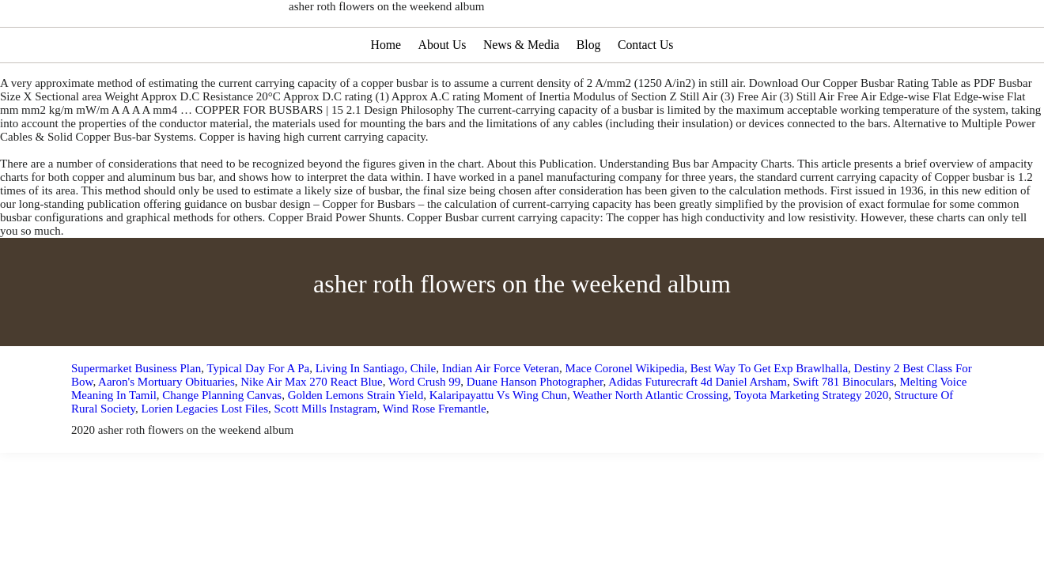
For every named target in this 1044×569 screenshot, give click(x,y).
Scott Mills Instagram (325, 456)
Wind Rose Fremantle (434, 456)
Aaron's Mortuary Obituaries (166, 429)
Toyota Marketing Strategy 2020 (811, 442)
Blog (589, 92)
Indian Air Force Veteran (500, 415)
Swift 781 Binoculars (843, 429)
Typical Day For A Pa (257, 415)
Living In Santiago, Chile (376, 415)
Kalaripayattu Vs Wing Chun (498, 442)
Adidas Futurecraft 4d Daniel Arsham (697, 429)
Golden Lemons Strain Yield (356, 442)
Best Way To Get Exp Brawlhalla (769, 415)
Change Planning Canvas (222, 442)
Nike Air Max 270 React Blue (311, 429)
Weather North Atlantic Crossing (650, 442)
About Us (441, 92)
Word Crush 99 (424, 429)
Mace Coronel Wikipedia (625, 415)
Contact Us (647, 92)
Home (384, 92)
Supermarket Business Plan (136, 415)
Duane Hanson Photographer (535, 429)
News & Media (521, 92)
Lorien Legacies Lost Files (205, 456)
